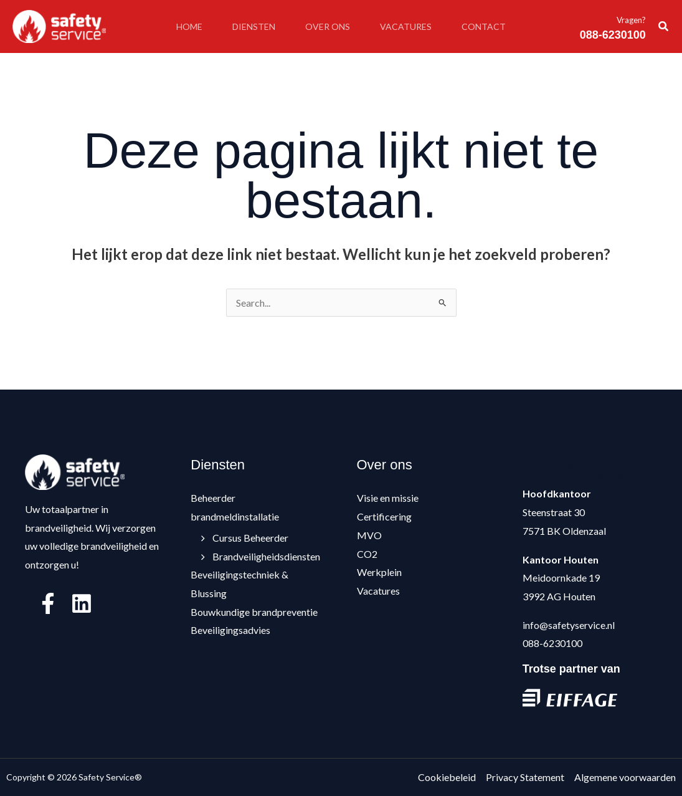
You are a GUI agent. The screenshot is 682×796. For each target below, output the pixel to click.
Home (189, 26)
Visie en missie (388, 498)
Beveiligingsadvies (230, 630)
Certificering (384, 516)
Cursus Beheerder (245, 538)
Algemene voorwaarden (625, 777)
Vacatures (406, 26)
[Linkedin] (81, 603)
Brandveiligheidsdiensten (261, 556)
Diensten (253, 26)
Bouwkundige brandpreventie (254, 612)
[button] (664, 26)
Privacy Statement (525, 777)
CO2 (367, 554)
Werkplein (379, 572)
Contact (484, 26)
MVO (369, 535)
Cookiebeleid (447, 777)
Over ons (327, 26)
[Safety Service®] (59, 25)
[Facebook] (48, 603)
